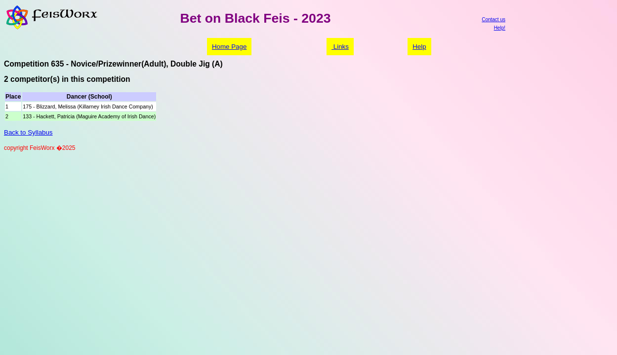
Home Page (229, 46)
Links (340, 46)
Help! (499, 28)
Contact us (493, 19)
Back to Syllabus (28, 132)
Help (419, 46)
